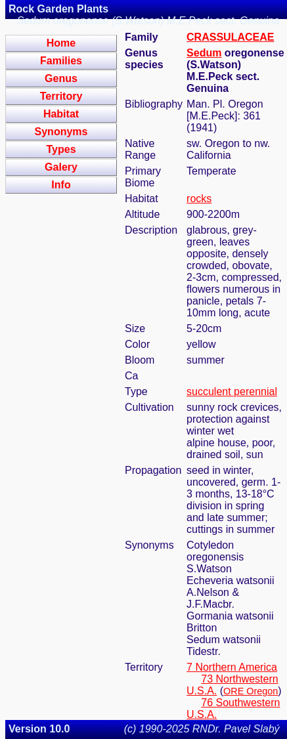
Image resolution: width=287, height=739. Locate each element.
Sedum (204, 52)
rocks (199, 198)
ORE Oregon (250, 691)
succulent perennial (232, 391)
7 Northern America (232, 667)
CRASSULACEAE (230, 37)
